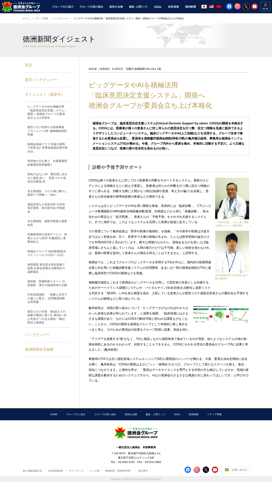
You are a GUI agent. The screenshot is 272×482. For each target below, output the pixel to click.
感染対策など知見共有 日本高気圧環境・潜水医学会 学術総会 (46, 208)
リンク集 (94, 470)
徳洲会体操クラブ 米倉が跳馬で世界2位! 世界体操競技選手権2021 (47, 147)
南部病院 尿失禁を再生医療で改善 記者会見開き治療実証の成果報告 (46, 268)
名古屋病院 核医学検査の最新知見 (47, 222)
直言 (28, 65)
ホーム (26, 18)
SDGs (177, 414)
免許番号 (143, 470)
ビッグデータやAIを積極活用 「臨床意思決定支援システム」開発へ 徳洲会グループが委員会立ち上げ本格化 (47, 112)
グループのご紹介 (76, 414)
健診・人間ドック (155, 414)
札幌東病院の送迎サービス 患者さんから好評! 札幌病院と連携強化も (47, 238)
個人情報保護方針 (32, 470)
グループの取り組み (105, 414)
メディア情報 (41, 18)
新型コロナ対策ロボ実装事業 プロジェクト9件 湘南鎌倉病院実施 (47, 131)
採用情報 (194, 414)
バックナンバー (61, 18)
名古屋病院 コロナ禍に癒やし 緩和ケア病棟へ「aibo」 (47, 192)
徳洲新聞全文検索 (39, 349)
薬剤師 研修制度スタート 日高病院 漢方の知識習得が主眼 (47, 283)
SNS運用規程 (55, 470)
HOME (54, 414)
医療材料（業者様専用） (118, 470)
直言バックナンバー (41, 80)
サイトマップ (76, 470)
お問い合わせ (239, 469)
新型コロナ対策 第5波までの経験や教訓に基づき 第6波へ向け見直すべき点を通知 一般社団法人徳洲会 (47, 317)
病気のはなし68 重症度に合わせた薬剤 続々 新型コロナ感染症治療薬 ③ (47, 177)
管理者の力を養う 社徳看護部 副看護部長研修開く (47, 162)
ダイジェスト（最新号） (44, 94)
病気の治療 (131, 414)
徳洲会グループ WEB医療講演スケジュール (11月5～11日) (46, 253)
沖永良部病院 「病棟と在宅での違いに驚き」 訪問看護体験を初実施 (47, 298)
